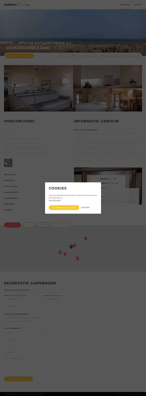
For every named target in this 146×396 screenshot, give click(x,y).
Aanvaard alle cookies (64, 207)
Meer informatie (55, 200)
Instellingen (85, 207)
